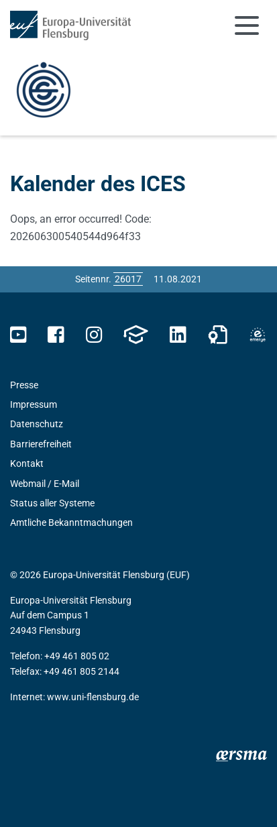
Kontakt (27, 463)
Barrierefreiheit (41, 444)
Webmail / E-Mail (44, 483)
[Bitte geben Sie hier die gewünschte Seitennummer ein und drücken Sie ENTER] (128, 279)
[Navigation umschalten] (247, 25)
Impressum (33, 404)
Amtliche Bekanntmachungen (71, 522)
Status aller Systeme (52, 503)
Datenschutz (36, 424)
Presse (24, 385)
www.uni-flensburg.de (93, 697)
